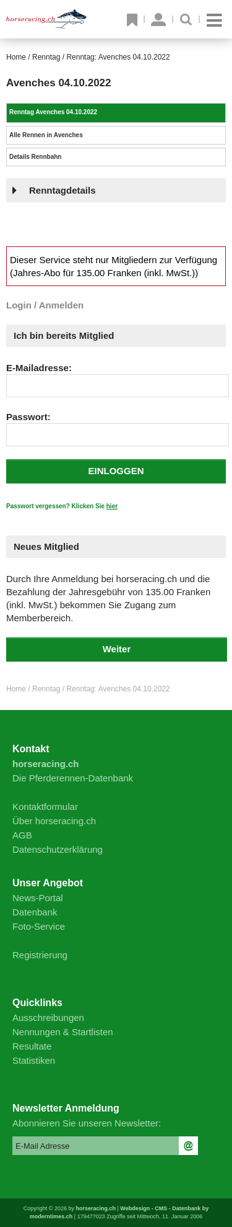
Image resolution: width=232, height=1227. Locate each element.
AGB (22, 835)
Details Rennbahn (35, 156)
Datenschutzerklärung (57, 849)
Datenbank (35, 912)
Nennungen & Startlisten (62, 1032)
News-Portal (37, 897)
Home (16, 57)
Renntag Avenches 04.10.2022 (53, 112)
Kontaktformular (45, 806)
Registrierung (39, 955)
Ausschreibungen (48, 1017)
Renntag (46, 57)
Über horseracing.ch (54, 821)
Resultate (31, 1046)
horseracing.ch (95, 1208)
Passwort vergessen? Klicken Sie (62, 506)
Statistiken (33, 1060)
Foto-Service (38, 926)
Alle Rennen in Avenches (46, 135)
